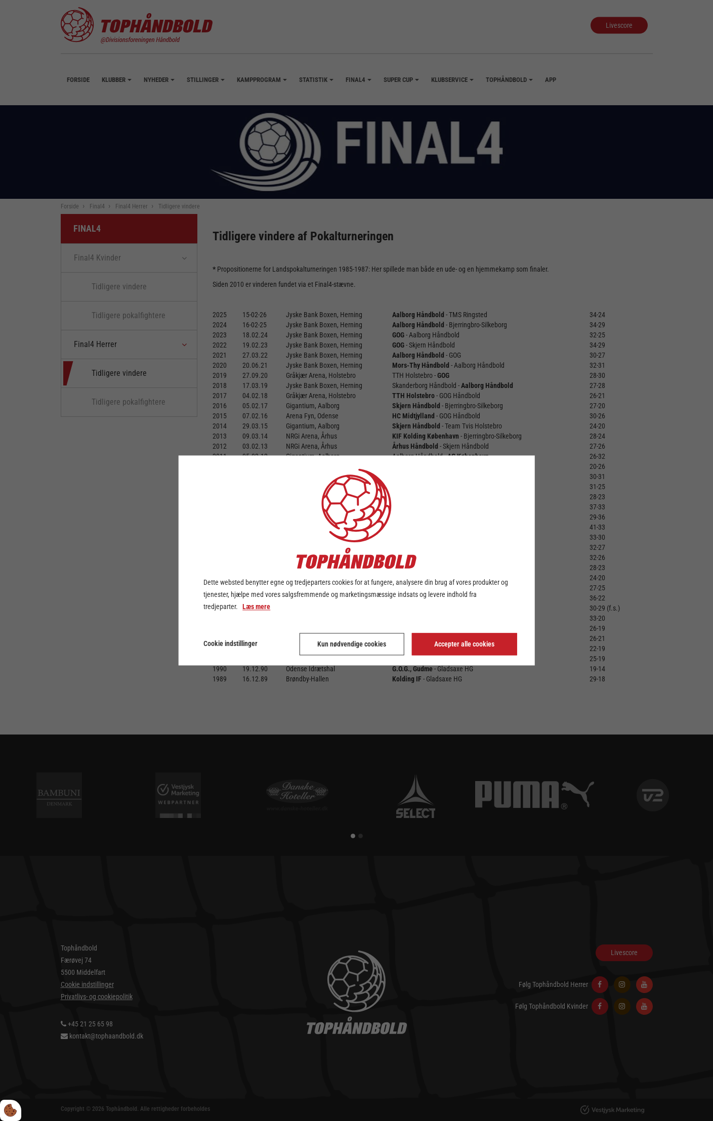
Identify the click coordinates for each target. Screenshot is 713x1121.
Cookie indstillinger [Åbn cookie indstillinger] (230, 644)
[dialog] (356, 560)
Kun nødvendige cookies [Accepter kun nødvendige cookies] (351, 644)
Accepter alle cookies (464, 644)
